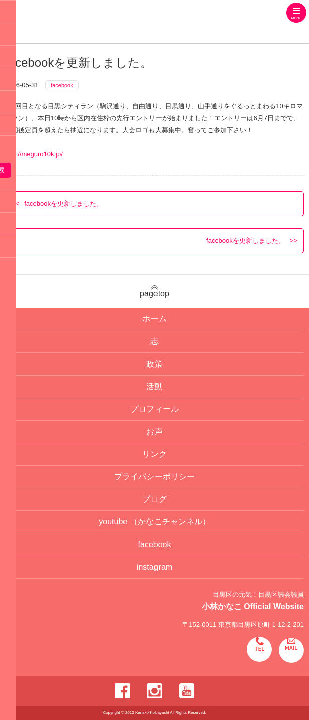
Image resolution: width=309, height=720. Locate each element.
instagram (154, 567)
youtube (154, 521)
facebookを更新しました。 (63, 203)
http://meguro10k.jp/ (34, 154)
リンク (154, 454)
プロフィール (154, 409)
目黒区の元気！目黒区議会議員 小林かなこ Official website (109, 23)
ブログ (154, 499)
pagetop (154, 291)
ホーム (154, 318)
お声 (154, 431)
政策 (154, 363)
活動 (154, 386)
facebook (62, 85)
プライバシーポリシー (154, 476)
